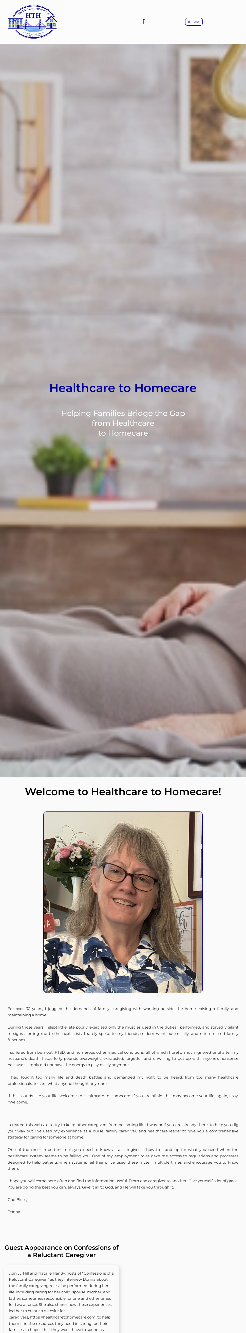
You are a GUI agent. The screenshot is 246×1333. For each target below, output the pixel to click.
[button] (144, 22)
